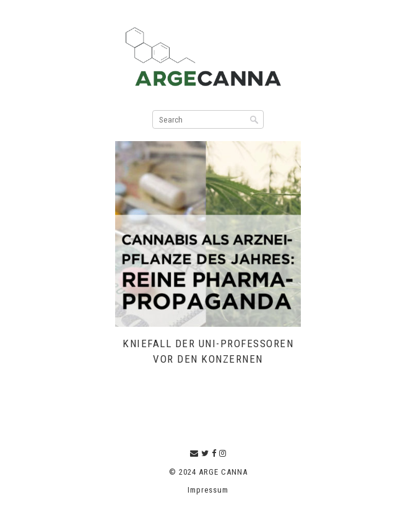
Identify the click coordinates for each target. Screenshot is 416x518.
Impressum (208, 489)
